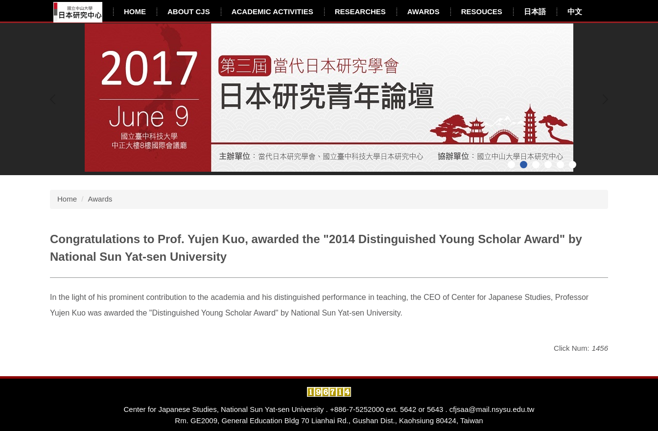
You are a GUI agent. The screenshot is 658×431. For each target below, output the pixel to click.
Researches (360, 11)
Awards (423, 11)
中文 (574, 11)
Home (135, 11)
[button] (55, 99)
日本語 (535, 11)
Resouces (481, 11)
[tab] (511, 164)
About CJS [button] (188, 11)
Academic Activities (272, 11)
